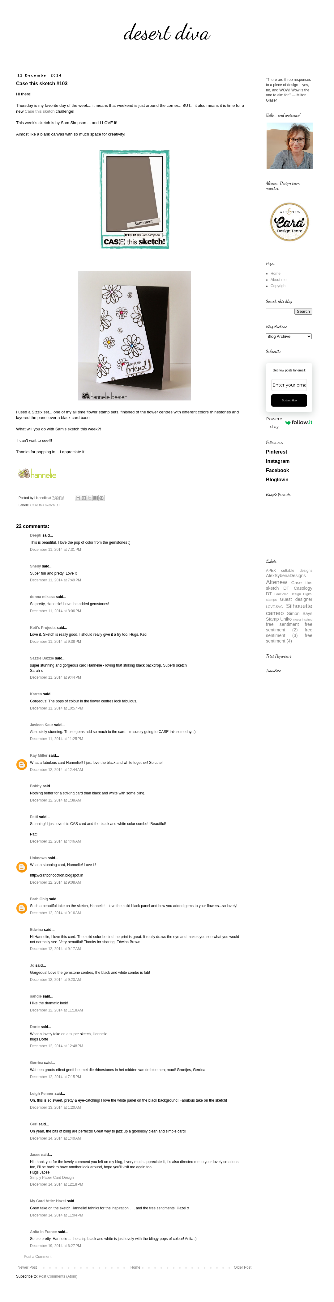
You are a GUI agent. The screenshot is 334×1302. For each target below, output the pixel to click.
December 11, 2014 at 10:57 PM (56, 708)
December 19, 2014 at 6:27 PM (55, 1246)
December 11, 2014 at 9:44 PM (55, 677)
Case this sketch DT (45, 505)
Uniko (286, 619)
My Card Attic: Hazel (48, 1201)
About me (278, 280)
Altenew (276, 582)
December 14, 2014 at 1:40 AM (55, 1138)
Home (135, 1267)
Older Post (242, 1267)
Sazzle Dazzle (42, 658)
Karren (36, 694)
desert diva (167, 32)
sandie (36, 996)
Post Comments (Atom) (58, 1276)
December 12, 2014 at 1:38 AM (55, 800)
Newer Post (27, 1267)
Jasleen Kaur (41, 725)
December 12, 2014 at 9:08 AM (55, 882)
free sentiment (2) (289, 627)
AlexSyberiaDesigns (286, 575)
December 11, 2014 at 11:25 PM (56, 739)
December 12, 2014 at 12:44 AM (56, 770)
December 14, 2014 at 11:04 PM (56, 1215)
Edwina (36, 929)
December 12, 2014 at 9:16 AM (55, 913)
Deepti (35, 535)
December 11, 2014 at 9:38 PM (55, 641)
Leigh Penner (42, 1093)
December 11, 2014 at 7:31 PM (55, 549)
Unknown (38, 858)
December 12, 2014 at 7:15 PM (55, 1077)
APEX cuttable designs (289, 570)
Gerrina (36, 1063)
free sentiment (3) (289, 632)
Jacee (35, 1155)
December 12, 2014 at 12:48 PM (56, 1046)
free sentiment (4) (289, 638)
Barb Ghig (39, 899)
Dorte (35, 1027)
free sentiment (282, 624)
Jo (32, 965)
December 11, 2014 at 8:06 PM (55, 611)
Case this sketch (40, 111)
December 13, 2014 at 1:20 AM (55, 1107)
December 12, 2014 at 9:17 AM (55, 949)
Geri (33, 1124)
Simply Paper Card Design (52, 1177)
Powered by (289, 422)
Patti (34, 817)
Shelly (35, 566)
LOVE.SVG (274, 607)
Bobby (35, 786)
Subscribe (289, 400)
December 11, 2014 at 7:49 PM (55, 580)
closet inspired (302, 619)
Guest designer (296, 599)
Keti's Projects (43, 628)
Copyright (278, 286)
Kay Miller (39, 755)
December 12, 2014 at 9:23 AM (55, 980)
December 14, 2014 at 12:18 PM (56, 1184)
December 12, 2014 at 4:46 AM (55, 841)
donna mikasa (42, 597)
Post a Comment (37, 1256)
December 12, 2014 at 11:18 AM (56, 1010)
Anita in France (43, 1232)
